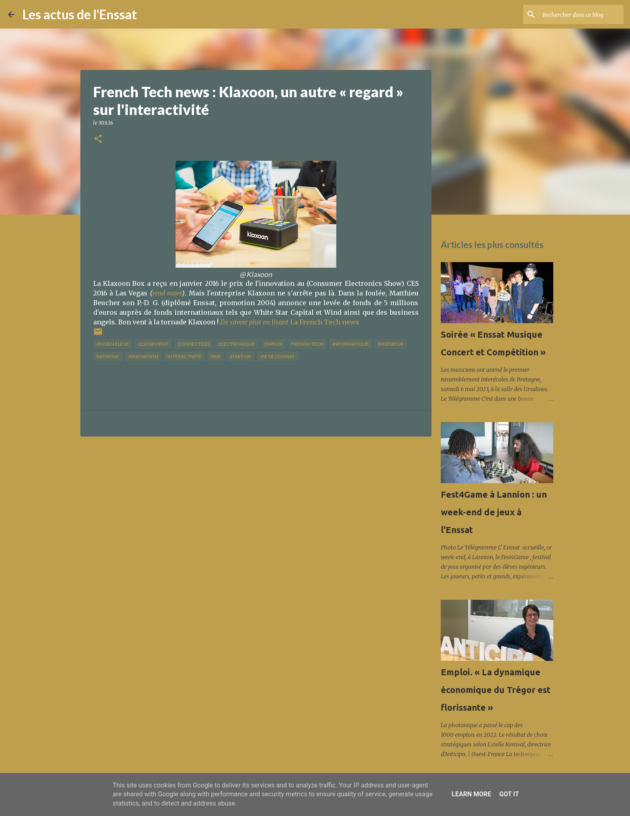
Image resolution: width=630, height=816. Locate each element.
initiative (107, 356)
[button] (98, 139)
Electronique (237, 344)
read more (167, 293)
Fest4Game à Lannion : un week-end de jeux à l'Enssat (494, 512)
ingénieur (390, 344)
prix (216, 356)
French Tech (307, 344)
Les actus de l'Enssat (79, 14)
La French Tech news (289, 322)
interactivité (184, 356)
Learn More (471, 794)
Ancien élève (112, 344)
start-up (240, 356)
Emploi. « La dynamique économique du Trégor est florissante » (495, 689)
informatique (351, 344)
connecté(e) (194, 344)
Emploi (273, 344)
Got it (509, 794)
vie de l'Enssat (277, 356)
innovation (143, 356)
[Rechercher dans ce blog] (581, 14)
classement (153, 344)
